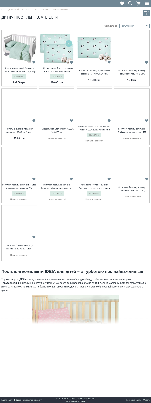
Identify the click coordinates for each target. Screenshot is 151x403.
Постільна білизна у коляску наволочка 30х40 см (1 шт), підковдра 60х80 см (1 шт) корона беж (132, 189)
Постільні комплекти (61, 10)
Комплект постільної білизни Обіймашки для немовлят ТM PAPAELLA (132, 131)
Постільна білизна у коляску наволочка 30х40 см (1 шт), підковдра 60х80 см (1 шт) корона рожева (19, 247)
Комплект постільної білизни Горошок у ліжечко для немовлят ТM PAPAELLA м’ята (94, 187)
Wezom (146, 400)
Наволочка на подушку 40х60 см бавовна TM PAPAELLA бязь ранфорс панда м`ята (94, 72)
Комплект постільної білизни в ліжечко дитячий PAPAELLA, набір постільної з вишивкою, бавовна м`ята (19, 70)
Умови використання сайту (29, 400)
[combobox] (134, 26)
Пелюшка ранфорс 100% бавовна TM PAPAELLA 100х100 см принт (94, 128)
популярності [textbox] (128, 26)
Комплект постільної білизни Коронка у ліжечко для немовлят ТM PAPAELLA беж (56, 187)
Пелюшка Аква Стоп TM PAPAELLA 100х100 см (57, 130)
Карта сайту (7, 400)
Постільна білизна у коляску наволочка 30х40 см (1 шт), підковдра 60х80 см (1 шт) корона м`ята (132, 72)
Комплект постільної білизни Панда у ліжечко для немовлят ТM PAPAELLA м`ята (19, 187)
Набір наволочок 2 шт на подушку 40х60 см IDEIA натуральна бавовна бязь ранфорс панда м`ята (57, 70)
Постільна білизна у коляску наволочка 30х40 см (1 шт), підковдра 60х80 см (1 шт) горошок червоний (19, 131)
